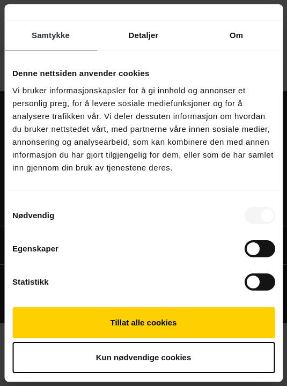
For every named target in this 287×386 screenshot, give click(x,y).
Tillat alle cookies (144, 322)
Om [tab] (236, 35)
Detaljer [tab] (144, 35)
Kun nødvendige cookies (144, 357)
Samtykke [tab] (51, 35)
